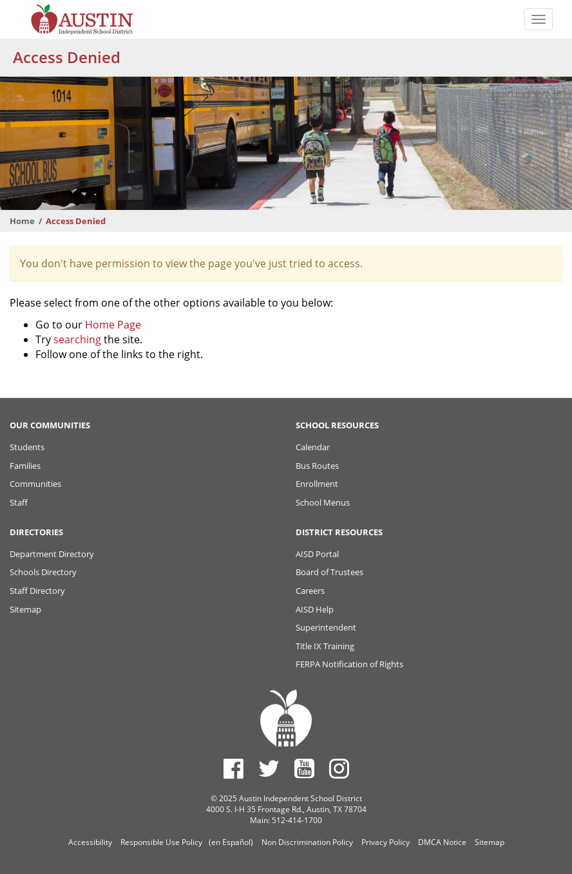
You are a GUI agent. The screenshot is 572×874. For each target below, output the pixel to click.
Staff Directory (37, 590)
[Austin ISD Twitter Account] (269, 768)
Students (27, 447)
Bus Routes (317, 465)
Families (25, 465)
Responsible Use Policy (161, 842)
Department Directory (52, 554)
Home (22, 221)
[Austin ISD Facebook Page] (233, 768)
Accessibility (90, 842)
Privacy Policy (385, 842)
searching (77, 339)
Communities (35, 483)
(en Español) (231, 842)
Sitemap (25, 609)
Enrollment (317, 483)
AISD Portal (317, 554)
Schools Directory (43, 572)
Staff (19, 502)
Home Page (113, 325)
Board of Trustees (329, 572)
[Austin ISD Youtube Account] (304, 768)
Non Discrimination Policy (307, 842)
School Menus (323, 502)
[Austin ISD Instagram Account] (339, 768)
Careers (310, 590)
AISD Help (315, 609)
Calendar (313, 447)
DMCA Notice (442, 842)
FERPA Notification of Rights (349, 664)
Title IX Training (325, 646)
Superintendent (326, 627)
